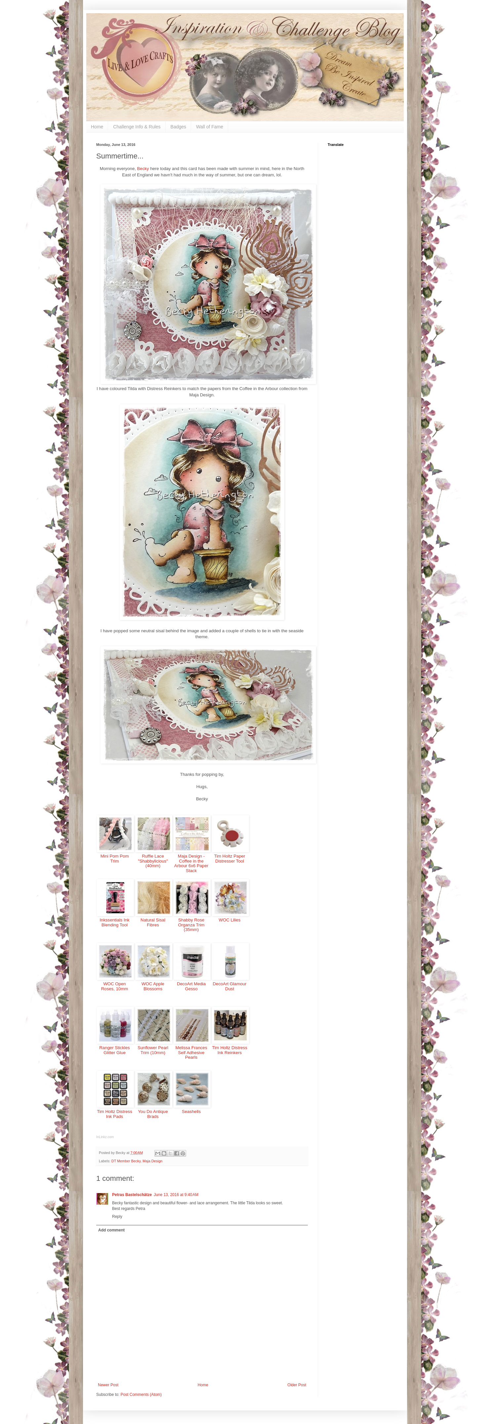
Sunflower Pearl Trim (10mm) (153, 1050)
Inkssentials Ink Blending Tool (114, 922)
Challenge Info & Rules (136, 126)
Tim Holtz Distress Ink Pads (114, 1114)
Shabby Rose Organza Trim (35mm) (191, 924)
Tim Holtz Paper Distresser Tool (229, 859)
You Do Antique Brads (153, 1114)
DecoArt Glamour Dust (230, 986)
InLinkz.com (105, 1137)
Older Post (296, 1385)
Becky (143, 168)
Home (97, 126)
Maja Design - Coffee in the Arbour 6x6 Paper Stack (191, 863)
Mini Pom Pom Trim (115, 859)
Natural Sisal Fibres (153, 922)
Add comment (111, 1230)
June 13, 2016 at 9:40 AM (176, 1194)
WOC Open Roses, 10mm (114, 986)
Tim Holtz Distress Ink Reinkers (229, 1050)
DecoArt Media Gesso (191, 986)
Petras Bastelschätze (132, 1194)
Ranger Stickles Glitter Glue (114, 1050)
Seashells (191, 1111)
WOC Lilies (230, 919)
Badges (178, 126)
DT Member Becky (126, 1161)
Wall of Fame (209, 126)
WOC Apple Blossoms (153, 986)
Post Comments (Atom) (141, 1394)
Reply (117, 1216)
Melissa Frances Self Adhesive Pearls (191, 1052)
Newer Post (108, 1385)
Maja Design (152, 1161)
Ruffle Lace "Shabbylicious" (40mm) (153, 861)
